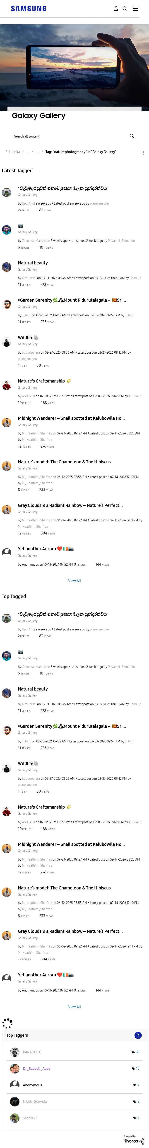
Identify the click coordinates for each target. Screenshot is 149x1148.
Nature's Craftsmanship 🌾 (44, 381)
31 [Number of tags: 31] (137, 1052)
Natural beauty (33, 263)
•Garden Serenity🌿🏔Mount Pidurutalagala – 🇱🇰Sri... (72, 300)
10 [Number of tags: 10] (137, 1069)
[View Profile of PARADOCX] (32, 1052)
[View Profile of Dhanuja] (135, 278)
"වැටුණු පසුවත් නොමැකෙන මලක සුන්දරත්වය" (63, 188)
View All (74, 581)
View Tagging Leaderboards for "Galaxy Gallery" (74, 1035)
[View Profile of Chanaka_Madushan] (36, 241)
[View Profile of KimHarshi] (29, 278)
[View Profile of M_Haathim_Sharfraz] (37, 433)
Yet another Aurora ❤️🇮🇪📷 (46, 548)
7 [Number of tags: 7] (138, 1118)
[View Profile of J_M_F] (26, 315)
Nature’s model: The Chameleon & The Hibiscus (64, 461)
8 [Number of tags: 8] (138, 1102)
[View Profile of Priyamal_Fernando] (121, 241)
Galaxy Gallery (28, 195)
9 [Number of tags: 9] (138, 1085)
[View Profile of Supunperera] (31, 353)
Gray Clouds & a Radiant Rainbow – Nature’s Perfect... (70, 505)
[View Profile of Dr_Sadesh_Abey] (36, 1068)
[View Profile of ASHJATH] (28, 396)
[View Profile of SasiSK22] (30, 1118)
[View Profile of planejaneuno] (99, 203)
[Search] (74, 136)
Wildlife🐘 (28, 337)
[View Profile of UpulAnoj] (28, 203)
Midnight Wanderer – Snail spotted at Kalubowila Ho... (71, 418)
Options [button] (135, 152)
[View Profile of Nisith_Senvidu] (35, 1101)
